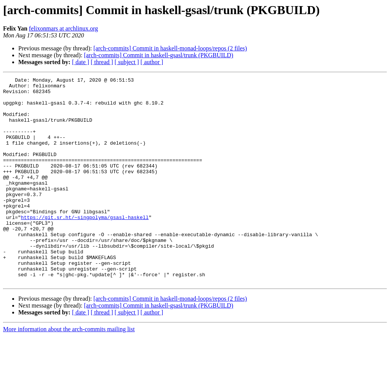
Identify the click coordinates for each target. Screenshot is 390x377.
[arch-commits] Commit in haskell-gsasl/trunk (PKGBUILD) (158, 55)
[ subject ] (127, 62)
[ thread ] (102, 62)
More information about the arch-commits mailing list (69, 370)
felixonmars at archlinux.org (63, 28)
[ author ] (152, 62)
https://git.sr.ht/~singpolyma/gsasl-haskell (85, 245)
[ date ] (80, 62)
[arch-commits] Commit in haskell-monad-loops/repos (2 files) (170, 48)
